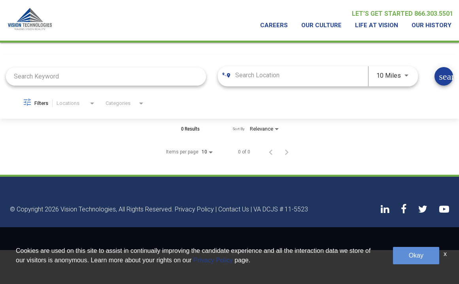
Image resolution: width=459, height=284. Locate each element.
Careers (282, 26)
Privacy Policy (194, 209)
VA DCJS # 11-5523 (280, 209)
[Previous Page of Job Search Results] (271, 152)
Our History (432, 26)
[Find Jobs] (443, 76)
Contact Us (233, 209)
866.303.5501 (433, 15)
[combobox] (106, 76)
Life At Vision (380, 26)
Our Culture (327, 26)
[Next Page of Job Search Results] (287, 152)
